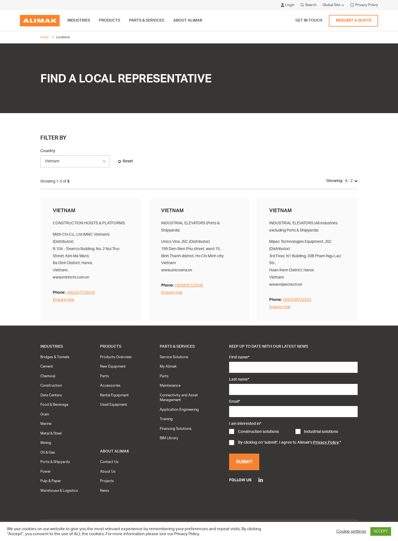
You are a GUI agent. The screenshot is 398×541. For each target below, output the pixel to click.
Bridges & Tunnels (54, 357)
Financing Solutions (176, 428)
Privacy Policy (364, 5)
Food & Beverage (54, 404)
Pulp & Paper (50, 481)
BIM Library (169, 438)
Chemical (47, 376)
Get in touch (308, 20)
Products (110, 346)
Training (166, 419)
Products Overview (116, 357)
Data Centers (51, 395)
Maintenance (170, 385)
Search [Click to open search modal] (308, 5)
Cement (46, 366)
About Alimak (114, 451)
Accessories (110, 385)
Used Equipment (113, 404)
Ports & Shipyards (55, 462)
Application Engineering (179, 409)
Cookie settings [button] (351, 531)
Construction (51, 385)
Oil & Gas (47, 452)
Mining (45, 442)
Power (45, 471)
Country (47, 151)
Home (44, 37)
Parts (104, 376)
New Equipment (113, 366)
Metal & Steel (51, 433)
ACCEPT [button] (381, 531)
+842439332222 (296, 300)
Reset (128, 161)
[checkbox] (293, 432)
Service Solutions (174, 357)
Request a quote (353, 20)
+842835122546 (188, 285)
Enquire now (63, 300)
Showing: (334, 181)
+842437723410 (80, 292)
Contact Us (109, 462)
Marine (45, 423)
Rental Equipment (114, 395)
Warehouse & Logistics (59, 490)
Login (287, 5)
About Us (108, 471)
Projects (107, 481)
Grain (44, 414)
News (104, 490)
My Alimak (168, 366)
